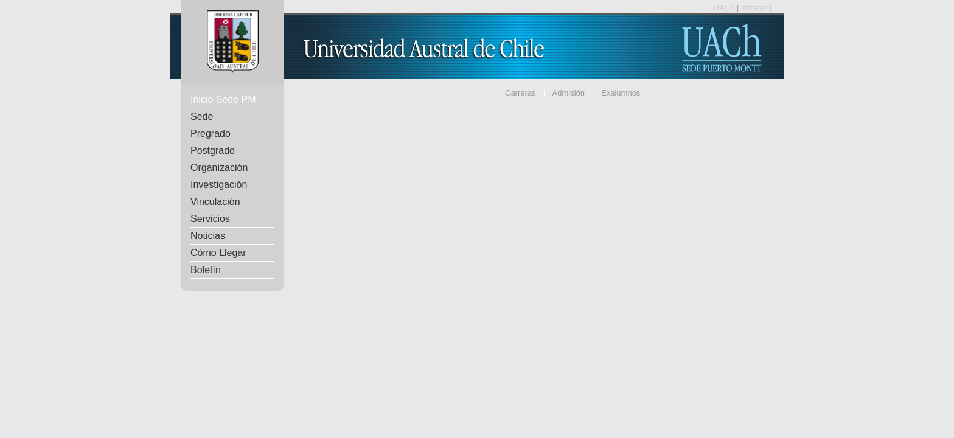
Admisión (568, 92)
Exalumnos (620, 92)
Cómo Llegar (218, 253)
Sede (201, 116)
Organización (219, 167)
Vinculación (215, 201)
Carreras (520, 92)
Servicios (210, 219)
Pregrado (210, 133)
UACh (725, 7)
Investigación (218, 184)
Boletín (205, 270)
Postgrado (212, 150)
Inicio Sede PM (223, 99)
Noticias (207, 236)
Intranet (755, 7)
